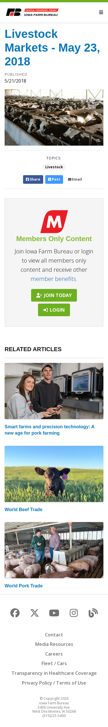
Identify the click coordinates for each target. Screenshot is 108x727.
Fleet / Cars (54, 663)
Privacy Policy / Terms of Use (54, 683)
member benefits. (54, 279)
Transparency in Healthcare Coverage (54, 673)
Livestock (54, 167)
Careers (54, 654)
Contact (54, 635)
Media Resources (54, 644)
